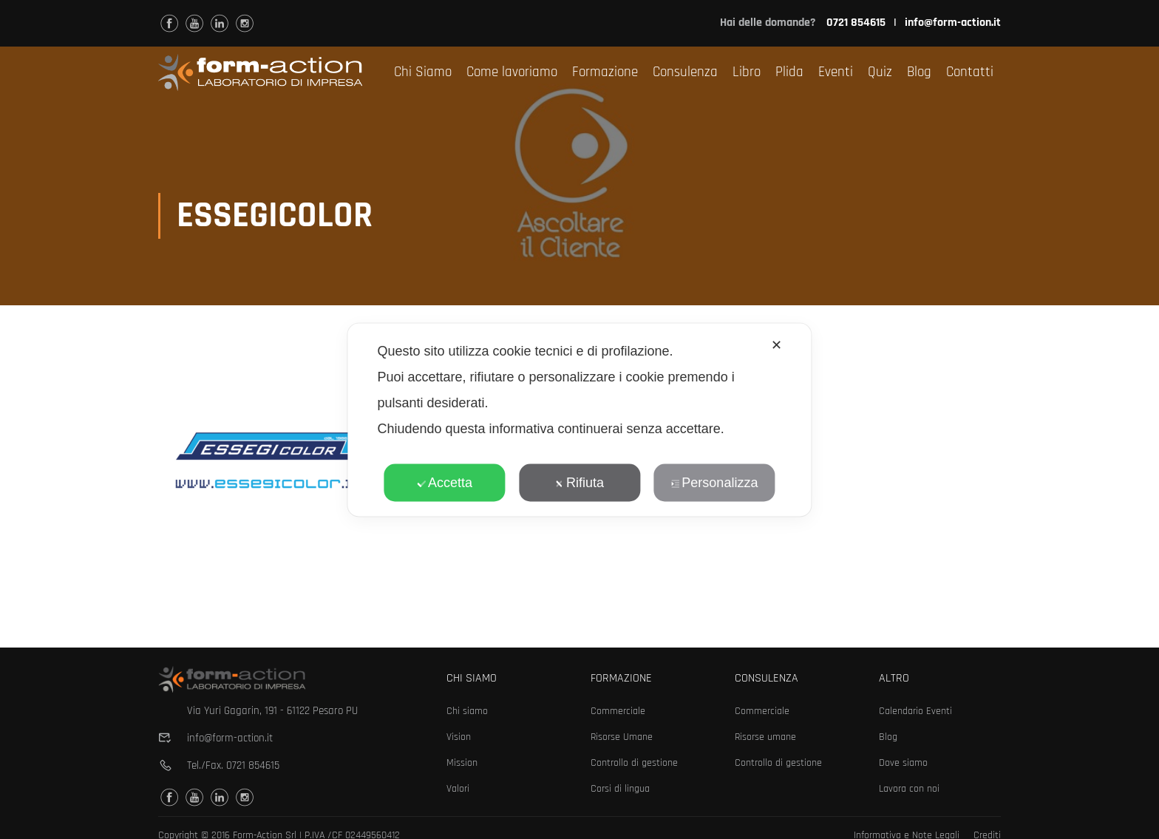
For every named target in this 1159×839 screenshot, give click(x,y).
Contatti (969, 72)
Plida (789, 72)
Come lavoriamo (511, 72)
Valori (457, 788)
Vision (458, 737)
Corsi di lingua (620, 788)
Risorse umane (765, 737)
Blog (919, 72)
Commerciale (618, 711)
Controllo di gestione (634, 763)
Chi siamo (467, 711)
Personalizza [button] (714, 482)
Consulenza (685, 72)
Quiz (880, 72)
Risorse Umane (622, 737)
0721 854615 (252, 765)
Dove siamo (903, 763)
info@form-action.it (953, 22)
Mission (461, 763)
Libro (747, 72)
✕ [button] (776, 344)
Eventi (835, 72)
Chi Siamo (423, 72)
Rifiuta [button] (579, 482)
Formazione (605, 72)
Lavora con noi (909, 788)
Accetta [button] (444, 482)
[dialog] (579, 419)
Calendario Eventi (915, 711)
